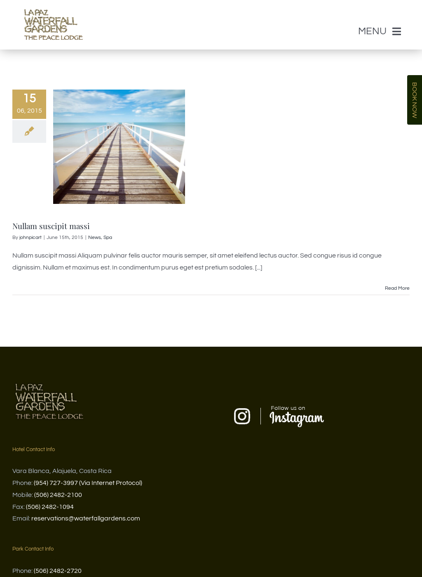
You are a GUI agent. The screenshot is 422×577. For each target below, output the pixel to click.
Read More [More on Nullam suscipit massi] (397, 287)
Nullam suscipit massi (51, 225)
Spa (107, 237)
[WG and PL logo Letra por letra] (53, 3)
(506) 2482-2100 (58, 494)
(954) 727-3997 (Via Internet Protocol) (88, 482)
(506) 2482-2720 (58, 570)
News (94, 237)
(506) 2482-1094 (50, 506)
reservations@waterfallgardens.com (85, 518)
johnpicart (30, 237)
